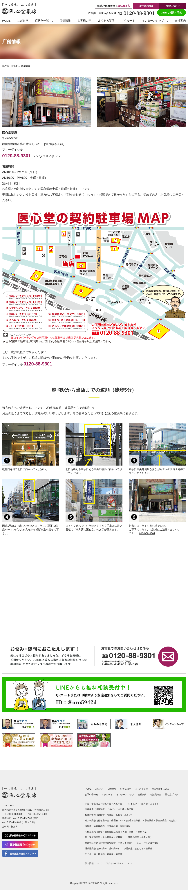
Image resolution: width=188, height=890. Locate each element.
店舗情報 (65, 20)
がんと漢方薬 (150, 843)
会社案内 (180, 20)
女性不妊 (106, 803)
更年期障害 (103, 820)
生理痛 (114, 820)
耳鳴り (119, 815)
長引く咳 (145, 837)
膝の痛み (113, 848)
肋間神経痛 (112, 826)
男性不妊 (117, 803)
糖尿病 (101, 854)
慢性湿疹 (100, 809)
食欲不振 (142, 831)
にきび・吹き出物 (115, 809)
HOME (6, 20)
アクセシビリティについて (119, 863)
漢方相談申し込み (160, 789)
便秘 (100, 831)
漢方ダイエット (149, 803)
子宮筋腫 (149, 820)
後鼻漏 (110, 815)
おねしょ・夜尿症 (143, 848)
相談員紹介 (155, 794)
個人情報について (93, 863)
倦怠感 (119, 854)
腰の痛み (102, 848)
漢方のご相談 (146, 6)
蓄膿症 (101, 815)
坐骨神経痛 (99, 826)
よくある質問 (106, 20)
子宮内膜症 (161, 820)
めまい (127, 815)
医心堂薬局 (93, 883)
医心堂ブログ (171, 794)
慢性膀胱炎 (107, 837)
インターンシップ (153, 20)
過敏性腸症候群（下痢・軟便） (120, 831)
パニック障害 (124, 843)
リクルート (128, 20)
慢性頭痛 (124, 826)
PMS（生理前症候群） (131, 820)
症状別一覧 (42, 20)
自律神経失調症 (108, 843)
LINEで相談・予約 (171, 12)
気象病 (110, 854)
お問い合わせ (172, 6)
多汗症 (130, 809)
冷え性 (172, 820)
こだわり (22, 20)
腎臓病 (119, 837)
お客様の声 (84, 20)
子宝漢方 (95, 803)
